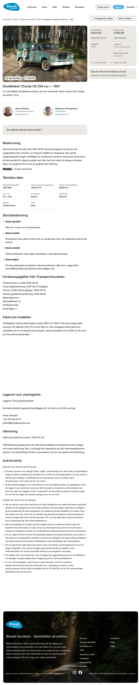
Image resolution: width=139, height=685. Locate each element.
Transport (84, 658)
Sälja (54, 7)
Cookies (83, 666)
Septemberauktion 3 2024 (30, 19)
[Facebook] (80, 672)
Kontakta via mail (21, 114)
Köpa (44, 7)
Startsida (6, 19)
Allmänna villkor (87, 654)
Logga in (118, 7)
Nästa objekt (126, 18)
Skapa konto (103, 7)
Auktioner (32, 7)
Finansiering (85, 662)
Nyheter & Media (87, 642)
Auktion (15, 19)
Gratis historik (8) (17, 169)
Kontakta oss (86, 646)
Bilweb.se (79, 7)
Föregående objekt (102, 18)
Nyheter (66, 7)
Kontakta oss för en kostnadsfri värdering (109, 75)
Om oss (83, 638)
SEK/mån (120, 38)
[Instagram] (74, 672)
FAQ (82, 650)
